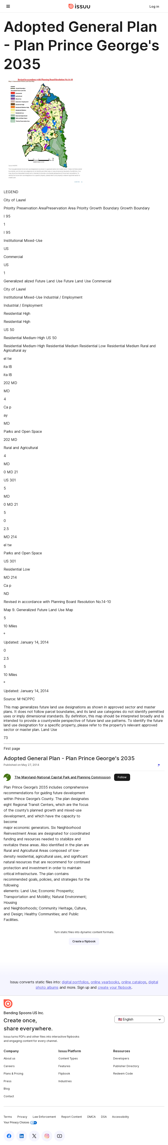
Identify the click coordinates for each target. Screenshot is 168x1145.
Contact (9, 1096)
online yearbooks (105, 982)
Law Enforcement (44, 1116)
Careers (9, 1066)
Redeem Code (123, 1073)
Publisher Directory (126, 1066)
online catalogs (133, 982)
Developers (121, 1058)
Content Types (68, 1058)
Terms (8, 1116)
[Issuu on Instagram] (46, 1136)
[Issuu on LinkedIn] (21, 1136)
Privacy (22, 1116)
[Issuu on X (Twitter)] (34, 1136)
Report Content (71, 1116)
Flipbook (64, 1073)
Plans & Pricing (13, 1073)
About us (9, 1058)
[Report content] (159, 765)
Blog (7, 1088)
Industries (65, 1081)
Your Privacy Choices (20, 1122)
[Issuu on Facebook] (9, 1136)
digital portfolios (75, 982)
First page (12, 748)
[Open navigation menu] (8, 6)
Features (64, 1066)
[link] (154, 6)
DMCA (91, 1116)
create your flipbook (114, 987)
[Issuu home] (79, 6)
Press (8, 1081)
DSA (104, 1116)
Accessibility (120, 1116)
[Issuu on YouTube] (59, 1136)
